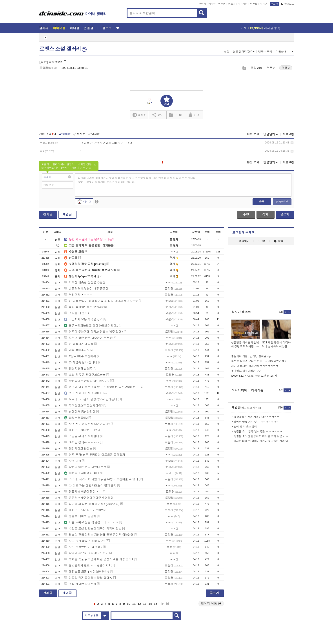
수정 (246, 214)
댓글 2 (286, 67)
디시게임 (242, 3)
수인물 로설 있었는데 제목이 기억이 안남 (92, 528)
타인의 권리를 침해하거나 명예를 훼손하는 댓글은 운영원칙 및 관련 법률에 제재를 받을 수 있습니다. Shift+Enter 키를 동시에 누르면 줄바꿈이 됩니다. (137, 180)
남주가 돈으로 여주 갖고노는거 (86, 553)
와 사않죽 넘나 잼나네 (80, 362)
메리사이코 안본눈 (78, 448)
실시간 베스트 (241, 312)
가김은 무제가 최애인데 (81, 436)
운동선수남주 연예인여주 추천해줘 (88, 497)
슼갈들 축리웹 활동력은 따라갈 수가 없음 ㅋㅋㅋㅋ (262, 436)
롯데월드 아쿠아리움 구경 (246, 370)
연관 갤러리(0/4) (244, 51)
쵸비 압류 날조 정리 (245, 426)
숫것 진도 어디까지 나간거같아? (87, 424)
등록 (261, 201)
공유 (157, 114)
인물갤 (222, 3)
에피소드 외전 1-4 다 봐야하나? (86, 571)
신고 (194, 114)
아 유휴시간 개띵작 (78, 344)
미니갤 (212, 3)
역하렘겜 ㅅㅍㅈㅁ (78, 294)
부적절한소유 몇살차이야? (83, 405)
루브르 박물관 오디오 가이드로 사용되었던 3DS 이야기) (261, 361)
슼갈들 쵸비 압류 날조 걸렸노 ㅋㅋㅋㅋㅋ (258, 431)
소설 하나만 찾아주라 (80, 584)
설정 (226, 51)
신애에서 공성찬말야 (79, 411)
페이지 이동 (211, 603)
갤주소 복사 (265, 51)
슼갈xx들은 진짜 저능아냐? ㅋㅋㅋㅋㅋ (257, 417)
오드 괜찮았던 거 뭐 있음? (83, 547)
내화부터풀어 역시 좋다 (81, 473)
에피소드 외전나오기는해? (83, 510)
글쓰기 (284, 214)
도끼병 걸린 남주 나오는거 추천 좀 (88, 337)
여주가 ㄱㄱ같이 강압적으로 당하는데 (90, 399)
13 (145, 604)
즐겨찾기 (244, 241)
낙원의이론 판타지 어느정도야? (86, 381)
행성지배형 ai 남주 (78, 368)
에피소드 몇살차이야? (80, 430)
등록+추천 (282, 201)
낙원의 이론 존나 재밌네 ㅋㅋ (85, 467)
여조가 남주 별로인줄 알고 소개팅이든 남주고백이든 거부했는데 (102, 387)
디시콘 (263, 3)
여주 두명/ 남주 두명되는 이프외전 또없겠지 (94, 454)
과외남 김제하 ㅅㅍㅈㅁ (81, 442)
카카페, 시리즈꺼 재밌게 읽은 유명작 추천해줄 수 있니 (101, 479)
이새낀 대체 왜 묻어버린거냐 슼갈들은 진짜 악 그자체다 (262, 441)
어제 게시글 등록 (260, 28)
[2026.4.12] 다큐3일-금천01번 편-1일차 (254, 375)
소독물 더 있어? (76, 313)
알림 (278, 241)
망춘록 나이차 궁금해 (80, 516)
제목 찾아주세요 (77, 350)
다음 (162, 603)
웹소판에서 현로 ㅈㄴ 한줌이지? (87, 565)
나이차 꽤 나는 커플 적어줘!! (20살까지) (91, 504)
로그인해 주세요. (244, 232)
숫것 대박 (72, 461)
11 (134, 604)
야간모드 (287, 4)
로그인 (274, 4)
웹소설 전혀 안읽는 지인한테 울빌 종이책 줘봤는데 (99, 534)
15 (155, 604)
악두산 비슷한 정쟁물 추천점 (85, 282)
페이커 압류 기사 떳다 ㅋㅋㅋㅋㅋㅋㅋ (256, 421)
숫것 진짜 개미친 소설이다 (83, 393)
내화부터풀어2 (75, 417)
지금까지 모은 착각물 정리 (83, 319)
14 (150, 604)
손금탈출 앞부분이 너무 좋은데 (86, 288)
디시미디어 (239, 390)
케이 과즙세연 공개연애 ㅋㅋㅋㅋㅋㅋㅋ (254, 366)
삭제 (292, 142)
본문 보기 (253, 134)
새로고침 (288, 134)
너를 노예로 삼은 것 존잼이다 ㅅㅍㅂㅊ (91, 522)
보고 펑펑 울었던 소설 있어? (84, 540)
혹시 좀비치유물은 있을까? (83, 307)
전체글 (48, 214)
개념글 (67, 214)
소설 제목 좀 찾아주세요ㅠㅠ (85, 374)
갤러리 (202, 3)
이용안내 (281, 51)
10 (128, 604)
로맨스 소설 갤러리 (63, 49)
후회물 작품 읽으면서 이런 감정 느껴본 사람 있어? (98, 559)
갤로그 (231, 3)
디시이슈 (257, 390)
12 (139, 604)
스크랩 (244, 68)
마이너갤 (59, 28)
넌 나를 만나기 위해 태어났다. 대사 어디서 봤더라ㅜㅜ (101, 301)
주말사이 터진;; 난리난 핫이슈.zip (251, 356)
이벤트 (253, 3)
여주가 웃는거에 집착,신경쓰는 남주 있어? (93, 331)
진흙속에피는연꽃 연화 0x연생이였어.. (91, 325)
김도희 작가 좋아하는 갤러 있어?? (88, 577)
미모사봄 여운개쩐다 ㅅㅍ (83, 491)
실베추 (139, 115)
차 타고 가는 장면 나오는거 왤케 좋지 (90, 485)
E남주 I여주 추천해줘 (80, 356)
